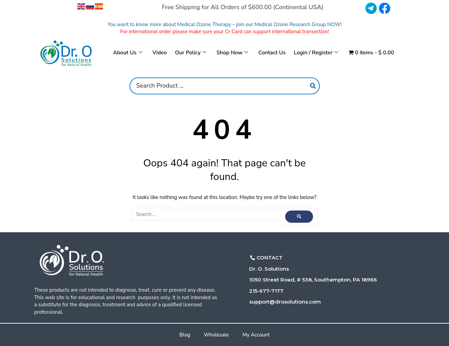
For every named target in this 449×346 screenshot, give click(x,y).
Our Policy (190, 52)
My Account (256, 334)
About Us (127, 52)
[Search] (313, 86)
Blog (184, 334)
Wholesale (216, 334)
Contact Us (272, 52)
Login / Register (316, 52)
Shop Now (232, 52)
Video (160, 52)
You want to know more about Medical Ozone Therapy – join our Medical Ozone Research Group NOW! (224, 24)
